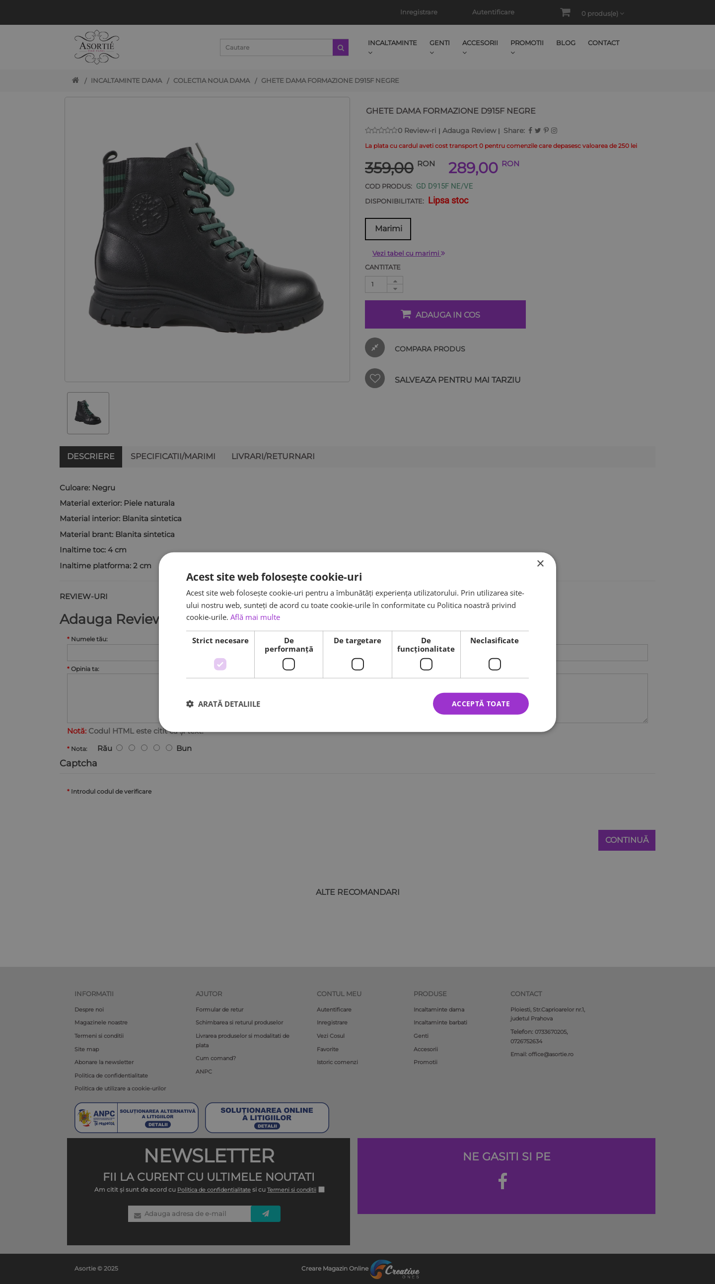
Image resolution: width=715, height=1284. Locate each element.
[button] (223, 703)
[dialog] (357, 642)
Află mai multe (255, 617)
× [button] (540, 563)
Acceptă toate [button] (481, 703)
